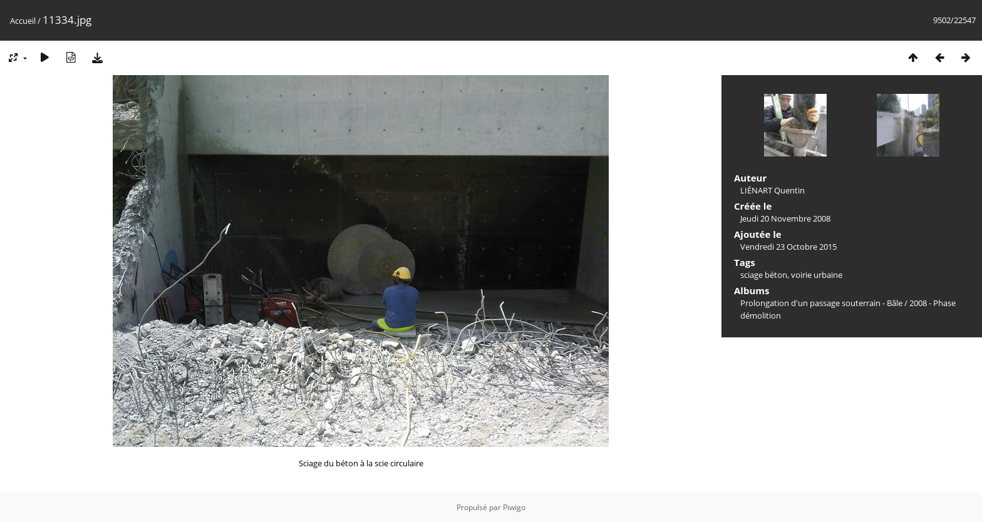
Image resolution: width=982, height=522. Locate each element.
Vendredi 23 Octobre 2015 (788, 246)
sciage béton (763, 274)
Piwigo (514, 507)
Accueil (23, 20)
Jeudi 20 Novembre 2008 (785, 218)
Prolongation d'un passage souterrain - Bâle (821, 303)
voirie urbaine (816, 274)
